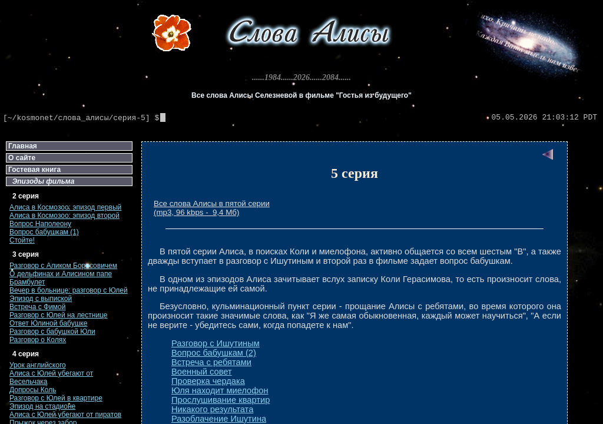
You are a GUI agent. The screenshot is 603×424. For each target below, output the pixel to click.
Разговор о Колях (37, 340)
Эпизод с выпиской (40, 298)
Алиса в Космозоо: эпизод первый (65, 207)
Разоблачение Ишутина (218, 418)
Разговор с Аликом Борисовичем (63, 265)
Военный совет (201, 371)
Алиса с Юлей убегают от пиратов (65, 414)
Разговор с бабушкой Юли (52, 331)
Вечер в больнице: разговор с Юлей (68, 290)
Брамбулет (27, 282)
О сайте (21, 158)
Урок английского (37, 365)
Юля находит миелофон (220, 390)
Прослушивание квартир (220, 400)
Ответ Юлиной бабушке (48, 323)
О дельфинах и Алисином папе (60, 274)
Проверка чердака (208, 381)
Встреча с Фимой (37, 307)
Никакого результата (212, 409)
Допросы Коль (32, 390)
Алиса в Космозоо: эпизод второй (64, 215)
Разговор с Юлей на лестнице (58, 315)
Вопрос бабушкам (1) (44, 232)
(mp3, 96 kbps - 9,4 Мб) (196, 212)
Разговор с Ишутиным (215, 343)
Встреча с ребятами (211, 362)
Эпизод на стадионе (42, 406)
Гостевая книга (34, 169)
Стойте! (22, 240)
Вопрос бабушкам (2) (213, 352)
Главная (22, 146)
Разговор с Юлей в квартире (55, 398)
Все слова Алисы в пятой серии (212, 203)
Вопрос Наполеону (40, 224)
